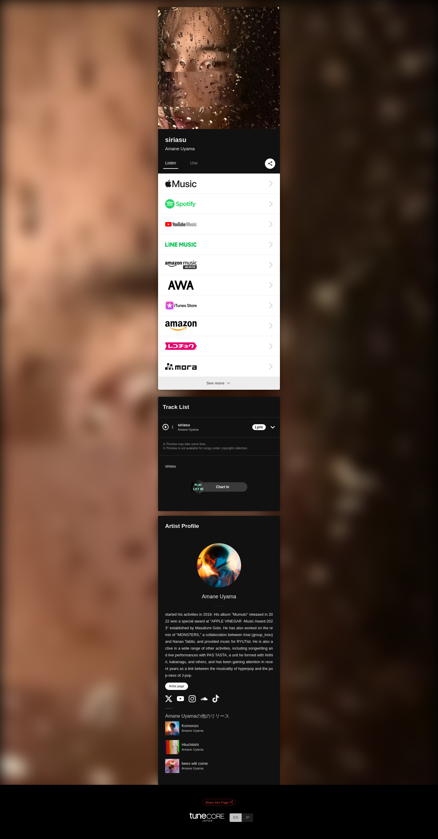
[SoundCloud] (204, 699)
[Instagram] (192, 701)
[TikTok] (215, 701)
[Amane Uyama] (219, 565)
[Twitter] (168, 700)
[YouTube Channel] (180, 700)
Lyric (259, 427)
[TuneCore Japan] (207, 820)
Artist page (176, 686)
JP (247, 817)
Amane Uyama (180, 148)
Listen (170, 163)
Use (194, 163)
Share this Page (219, 802)
